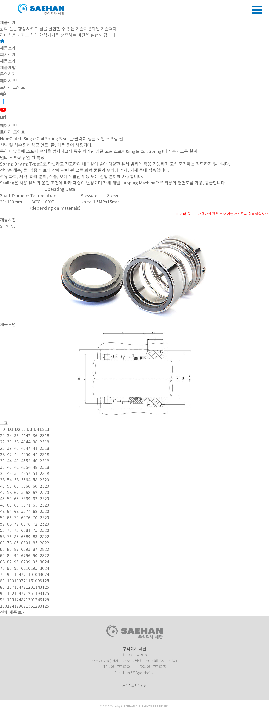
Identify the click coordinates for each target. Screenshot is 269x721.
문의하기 (8, 74)
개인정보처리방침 (134, 685)
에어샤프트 (10, 80)
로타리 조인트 (12, 87)
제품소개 (8, 48)
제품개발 (8, 67)
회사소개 (8, 54)
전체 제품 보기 (13, 612)
